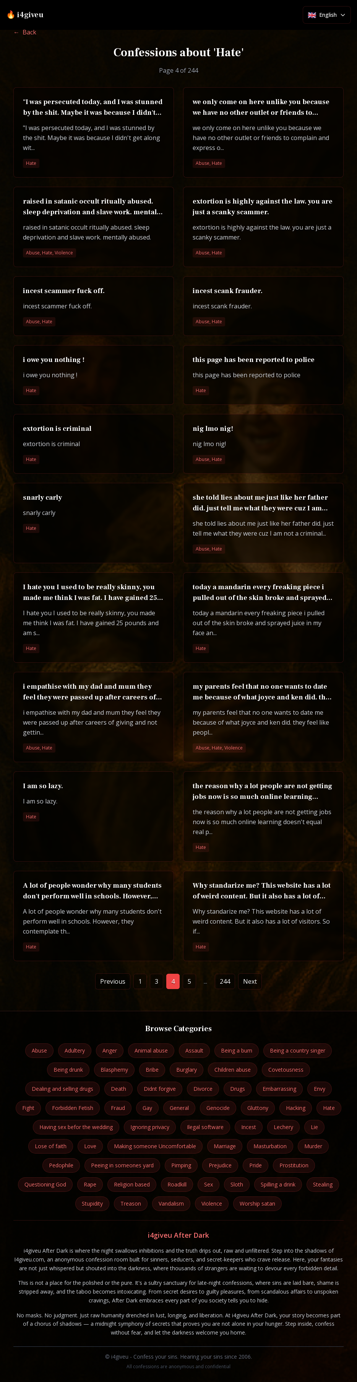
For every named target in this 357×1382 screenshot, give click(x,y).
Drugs (237, 1088)
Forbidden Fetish (72, 1107)
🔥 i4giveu (25, 15)
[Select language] (327, 15)
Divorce (203, 1088)
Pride (255, 1165)
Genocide (218, 1107)
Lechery (283, 1127)
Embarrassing (279, 1088)
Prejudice (220, 1165)
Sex (208, 1184)
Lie (314, 1127)
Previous (112, 981)
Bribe (152, 1069)
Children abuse (232, 1069)
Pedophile (61, 1165)
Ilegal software (205, 1127)
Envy (319, 1088)
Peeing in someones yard (122, 1165)
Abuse (39, 1050)
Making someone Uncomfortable (155, 1146)
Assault (194, 1050)
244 (225, 981)
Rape (90, 1184)
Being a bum (236, 1050)
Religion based (132, 1184)
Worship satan (257, 1203)
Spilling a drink (278, 1184)
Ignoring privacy (149, 1127)
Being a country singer (297, 1050)
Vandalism (171, 1203)
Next (250, 981)
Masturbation (270, 1146)
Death (118, 1088)
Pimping (181, 1165)
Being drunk (68, 1069)
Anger (109, 1050)
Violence (211, 1203)
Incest (248, 1127)
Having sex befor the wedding (76, 1127)
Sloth (236, 1184)
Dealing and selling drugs (62, 1088)
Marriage (225, 1146)
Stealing (323, 1184)
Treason (130, 1203)
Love (90, 1146)
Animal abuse (151, 1050)
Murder (313, 1146)
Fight (28, 1107)
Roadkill (177, 1184)
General (179, 1107)
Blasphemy (114, 1069)
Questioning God (45, 1184)
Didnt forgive (160, 1088)
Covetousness (285, 1069)
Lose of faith (51, 1146)
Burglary (186, 1069)
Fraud (118, 1107)
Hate (329, 1107)
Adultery (75, 1050)
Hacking (295, 1107)
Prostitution (293, 1165)
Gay (147, 1107)
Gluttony (257, 1107)
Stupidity (92, 1203)
